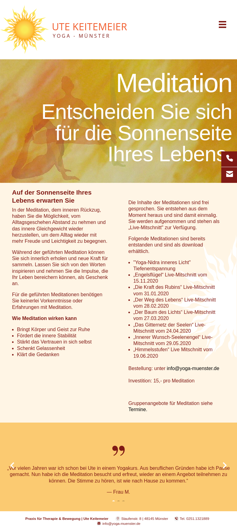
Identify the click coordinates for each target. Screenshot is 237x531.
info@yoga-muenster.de (193, 368)
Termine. (137, 409)
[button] (12, 481)
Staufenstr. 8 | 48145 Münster (141, 518)
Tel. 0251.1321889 (194, 518)
